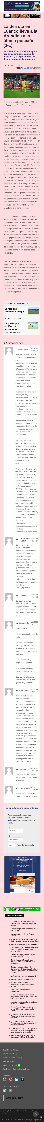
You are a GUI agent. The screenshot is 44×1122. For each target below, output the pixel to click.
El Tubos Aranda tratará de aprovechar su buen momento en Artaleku (23, 984)
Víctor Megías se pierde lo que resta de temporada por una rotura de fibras (25, 940)
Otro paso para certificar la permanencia (11, 326)
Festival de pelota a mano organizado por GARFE (24, 929)
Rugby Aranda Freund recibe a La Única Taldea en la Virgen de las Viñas (23, 1009)
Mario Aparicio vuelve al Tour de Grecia (22, 935)
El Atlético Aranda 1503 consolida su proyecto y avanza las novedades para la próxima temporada (24, 1030)
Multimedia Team (28, 1121)
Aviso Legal (5, 1111)
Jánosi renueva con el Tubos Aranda (24, 944)
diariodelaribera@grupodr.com (19, 1069)
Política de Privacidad (17, 1111)
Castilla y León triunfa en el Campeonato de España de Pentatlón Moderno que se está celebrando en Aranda (24, 969)
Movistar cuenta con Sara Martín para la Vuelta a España (24, 1003)
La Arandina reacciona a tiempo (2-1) (14, 312)
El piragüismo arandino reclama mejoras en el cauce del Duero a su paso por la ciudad (24, 997)
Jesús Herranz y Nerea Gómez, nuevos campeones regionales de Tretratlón (23, 962)
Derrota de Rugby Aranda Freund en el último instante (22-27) (24, 956)
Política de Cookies (31, 1111)
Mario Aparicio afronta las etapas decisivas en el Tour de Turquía (23, 1036)
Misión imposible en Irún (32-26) (22, 979)
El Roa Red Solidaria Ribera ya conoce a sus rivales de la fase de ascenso (23, 923)
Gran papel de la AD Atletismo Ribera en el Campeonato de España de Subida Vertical (24, 949)
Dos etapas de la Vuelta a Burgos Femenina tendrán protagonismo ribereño (23, 1016)
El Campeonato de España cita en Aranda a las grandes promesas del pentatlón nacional (24, 1023)
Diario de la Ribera (14, 1098)
